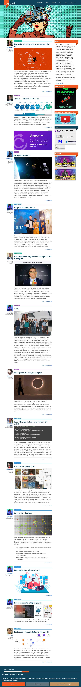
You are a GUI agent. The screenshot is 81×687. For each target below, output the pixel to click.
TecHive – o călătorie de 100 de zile (26, 98)
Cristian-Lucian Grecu (9, 159)
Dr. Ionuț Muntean (9, 102)
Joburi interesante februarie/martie (27, 570)
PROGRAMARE (18, 204)
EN (74, 2)
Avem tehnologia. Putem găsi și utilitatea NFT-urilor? (31, 423)
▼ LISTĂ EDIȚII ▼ (40, 6)
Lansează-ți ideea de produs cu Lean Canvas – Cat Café (31, 45)
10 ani (16, 308)
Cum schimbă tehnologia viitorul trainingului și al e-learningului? (33, 257)
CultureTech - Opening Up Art (24, 466)
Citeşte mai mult (48, 91)
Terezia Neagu (9, 47)
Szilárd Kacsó (10, 259)
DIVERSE (16, 152)
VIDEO (47, 2)
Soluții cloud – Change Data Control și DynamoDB (31, 632)
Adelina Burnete (9, 469)
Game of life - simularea (23, 513)
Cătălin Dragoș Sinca (9, 635)
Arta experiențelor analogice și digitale (28, 372)
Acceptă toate (13, 684)
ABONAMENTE (40, 2)
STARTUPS (17, 95)
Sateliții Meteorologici (22, 155)
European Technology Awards (24, 207)
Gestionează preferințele (64, 684)
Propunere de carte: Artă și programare (28, 603)
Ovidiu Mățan (10, 210)
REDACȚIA (54, 2)
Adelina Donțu (10, 376)
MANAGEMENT (18, 40)
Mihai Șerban (10, 425)
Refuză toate (37, 684)
